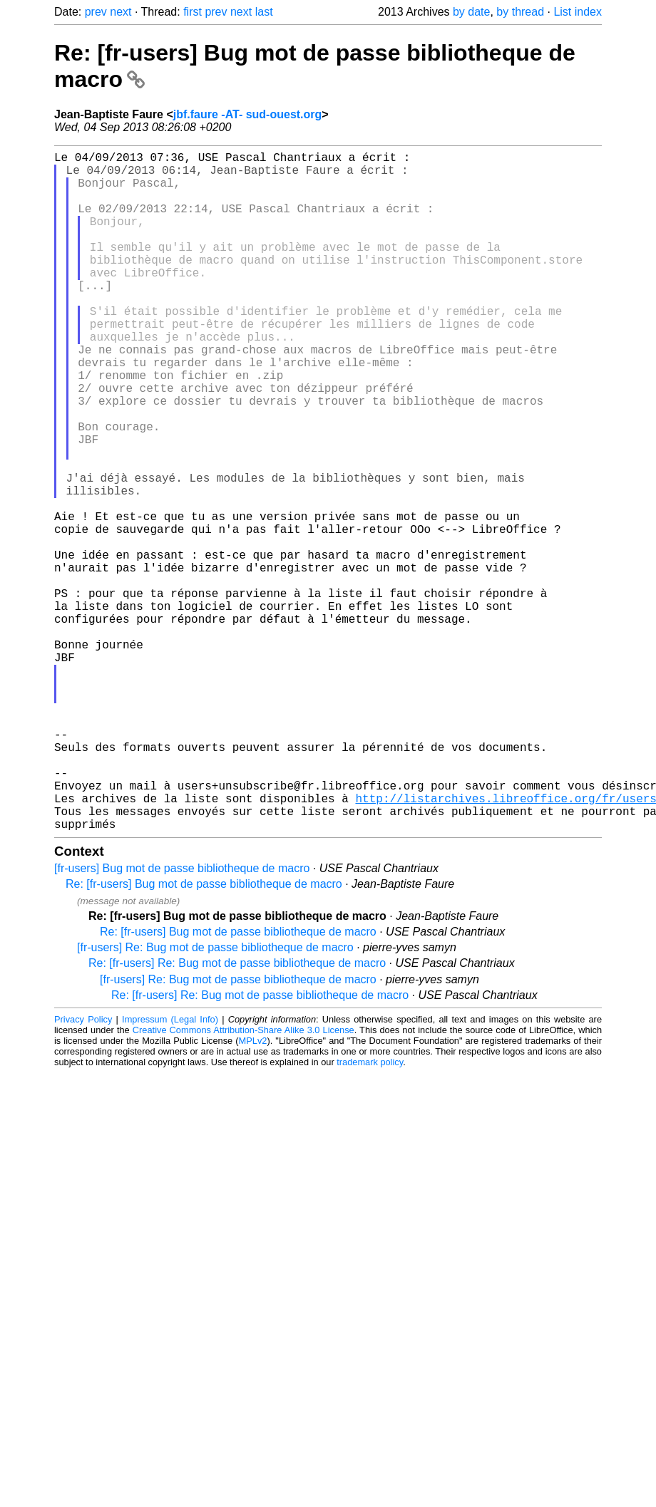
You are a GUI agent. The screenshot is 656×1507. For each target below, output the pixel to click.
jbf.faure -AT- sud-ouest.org (247, 114)
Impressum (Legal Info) (170, 1170)
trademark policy (370, 1213)
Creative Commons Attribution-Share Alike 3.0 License (243, 1181)
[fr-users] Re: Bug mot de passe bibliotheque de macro (215, 1098)
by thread (520, 12)
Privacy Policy (83, 1170)
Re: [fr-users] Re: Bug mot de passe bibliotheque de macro (237, 1114)
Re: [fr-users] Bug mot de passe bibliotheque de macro (204, 1035)
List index (577, 12)
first (192, 12)
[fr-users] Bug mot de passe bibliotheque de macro (181, 1019)
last (264, 12)
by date (471, 12)
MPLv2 (253, 1191)
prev (96, 12)
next (120, 12)
